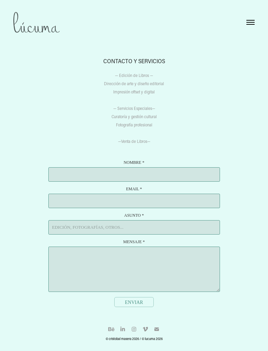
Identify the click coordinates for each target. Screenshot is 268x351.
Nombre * (134, 162)
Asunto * (134, 215)
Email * (134, 189)
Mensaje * (134, 242)
